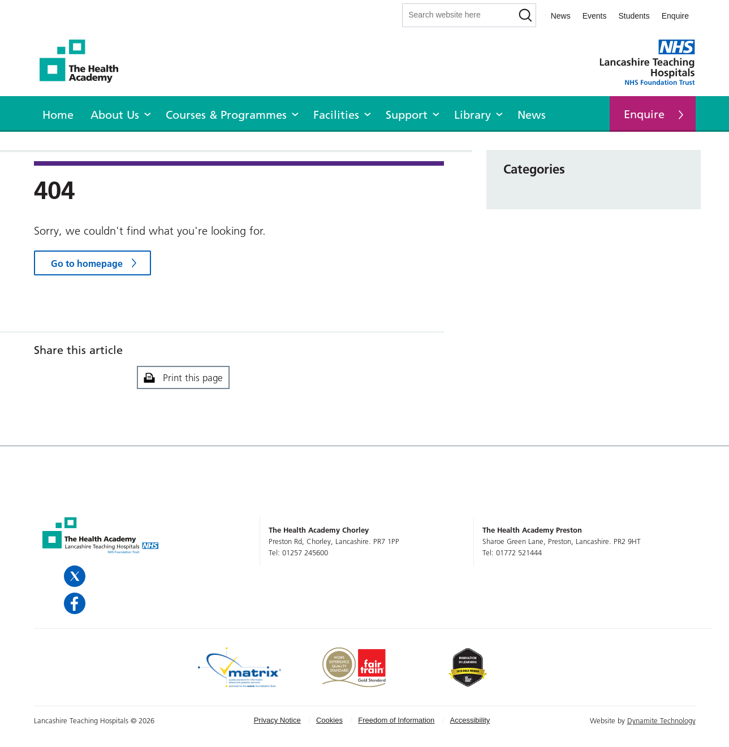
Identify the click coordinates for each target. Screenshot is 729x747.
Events (595, 15)
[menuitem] (58, 113)
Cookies (329, 720)
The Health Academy (85, 61)
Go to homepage (87, 263)
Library (472, 115)
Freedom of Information (396, 720)
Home (58, 115)
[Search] (526, 15)
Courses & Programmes (226, 115)
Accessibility (470, 720)
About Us (114, 115)
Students (633, 15)
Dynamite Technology (661, 720)
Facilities (336, 115)
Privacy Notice (277, 720)
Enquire (675, 15)
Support (407, 115)
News (561, 15)
